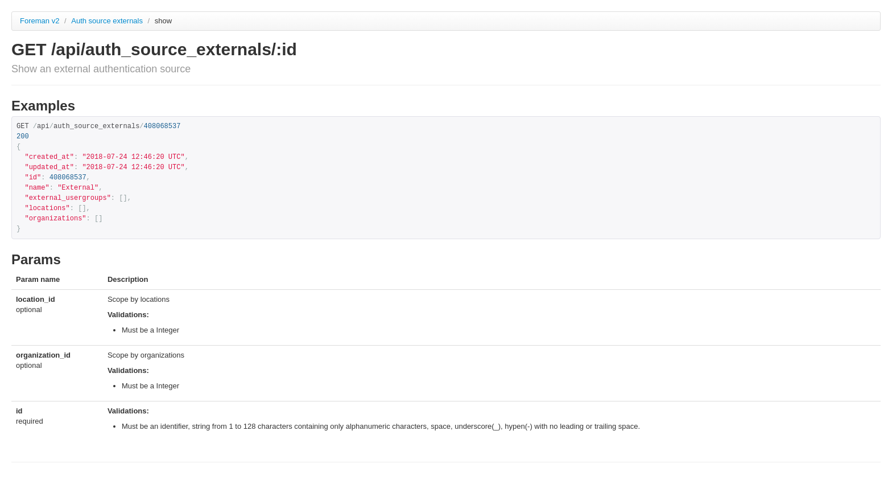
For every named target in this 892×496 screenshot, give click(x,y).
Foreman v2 (39, 21)
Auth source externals (107, 21)
